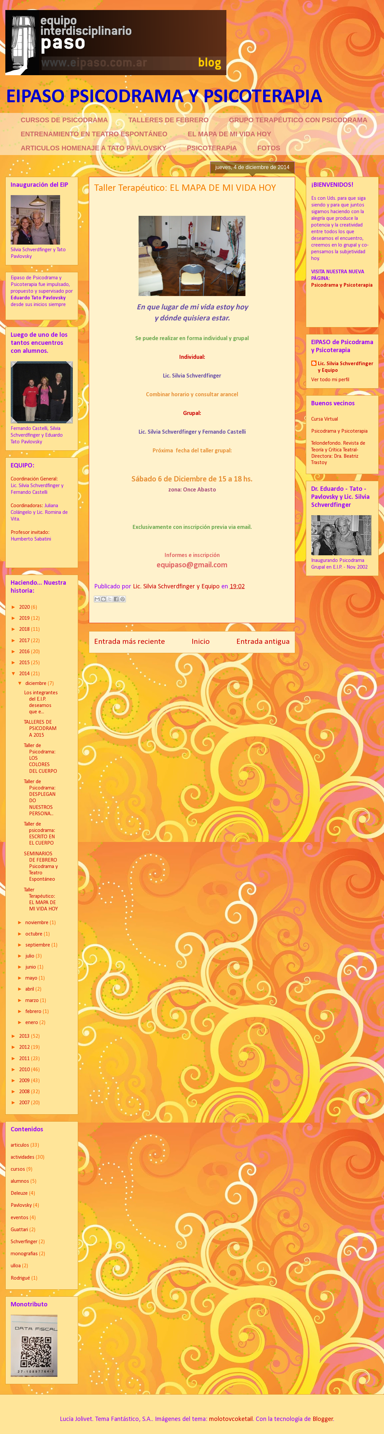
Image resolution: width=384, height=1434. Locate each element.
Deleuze (19, 1193)
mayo (32, 978)
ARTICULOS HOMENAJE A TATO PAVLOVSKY (94, 148)
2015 (25, 663)
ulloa (16, 1266)
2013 (25, 1036)
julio (30, 956)
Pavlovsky (21, 1205)
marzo (32, 1000)
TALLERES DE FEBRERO (168, 120)
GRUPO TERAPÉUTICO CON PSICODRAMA (298, 120)
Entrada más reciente (129, 642)
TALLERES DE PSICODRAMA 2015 (40, 729)
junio (31, 967)
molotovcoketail (231, 1419)
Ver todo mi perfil (330, 380)
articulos (20, 1145)
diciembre (36, 683)
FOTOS (268, 148)
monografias (24, 1254)
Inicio (201, 642)
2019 (25, 618)
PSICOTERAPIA (212, 148)
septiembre (38, 945)
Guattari (19, 1230)
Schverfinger (24, 1242)
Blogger (323, 1419)
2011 (25, 1058)
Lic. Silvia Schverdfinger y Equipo (345, 367)
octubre (34, 934)
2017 (25, 640)
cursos (18, 1169)
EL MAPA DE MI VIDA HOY (229, 134)
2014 (25, 674)
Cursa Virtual (324, 419)
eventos (19, 1218)
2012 (25, 1047)
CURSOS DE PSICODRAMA (64, 120)
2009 (25, 1081)
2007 (25, 1103)
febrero (34, 1011)
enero (32, 1022)
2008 (25, 1092)
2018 (25, 629)
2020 (25, 607)
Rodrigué (20, 1278)
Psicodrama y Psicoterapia (339, 431)
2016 (25, 652)
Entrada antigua (263, 642)
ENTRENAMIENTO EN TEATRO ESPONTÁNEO (94, 134)
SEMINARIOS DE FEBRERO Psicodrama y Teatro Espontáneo (41, 866)
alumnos (20, 1181)
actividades (22, 1157)
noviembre (37, 922)
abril (30, 989)
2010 (25, 1069)
